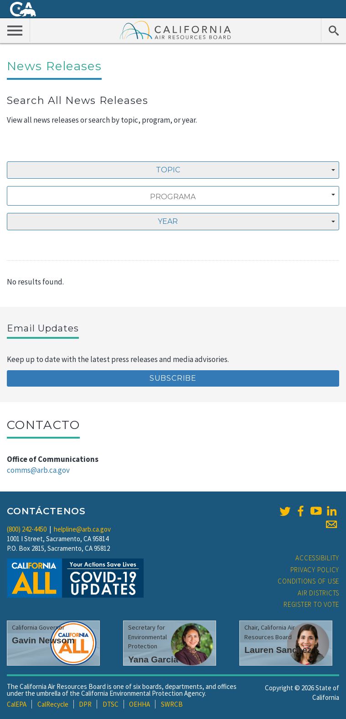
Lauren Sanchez (277, 650)
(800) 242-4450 (26, 529)
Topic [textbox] (168, 170)
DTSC (111, 704)
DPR (85, 704)
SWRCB (172, 704)
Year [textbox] (168, 221)
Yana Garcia (153, 659)
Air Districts (318, 593)
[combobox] (173, 170)
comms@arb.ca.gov (38, 470)
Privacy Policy (315, 569)
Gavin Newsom (43, 640)
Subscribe (173, 378)
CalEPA (16, 704)
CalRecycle (52, 704)
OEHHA (139, 704)
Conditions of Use (308, 581)
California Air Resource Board (175, 29)
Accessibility (317, 557)
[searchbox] (172, 197)
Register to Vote (311, 604)
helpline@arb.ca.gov (82, 529)
